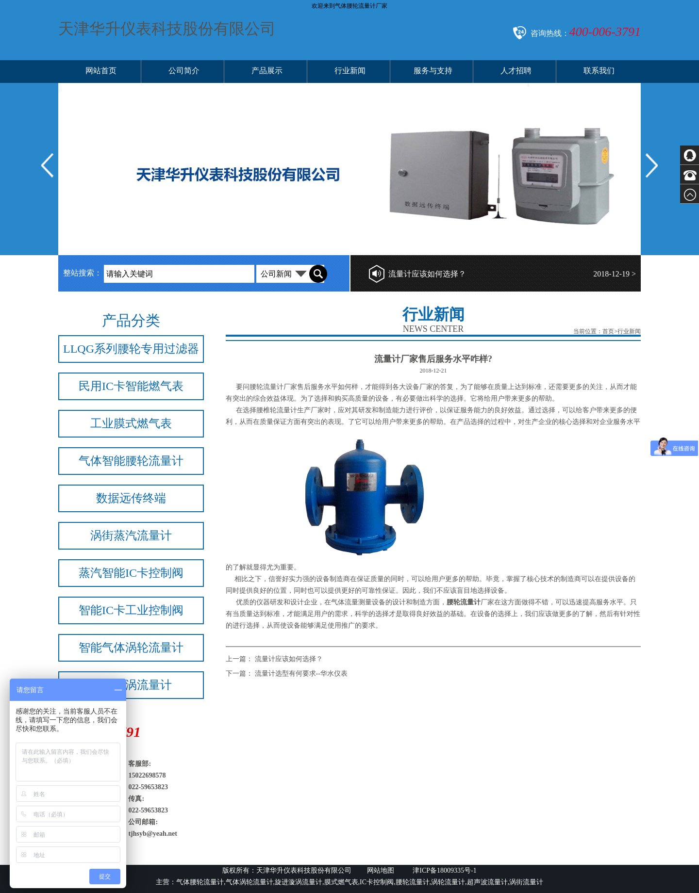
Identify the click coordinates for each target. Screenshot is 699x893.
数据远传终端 (131, 498)
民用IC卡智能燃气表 (131, 386)
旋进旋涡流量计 (131, 685)
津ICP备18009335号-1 (444, 870)
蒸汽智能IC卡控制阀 (131, 573)
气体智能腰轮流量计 (131, 461)
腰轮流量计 (266, 386)
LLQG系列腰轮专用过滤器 (131, 348)
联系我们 (599, 70)
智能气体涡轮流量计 (131, 647)
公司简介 (184, 70)
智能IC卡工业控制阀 (131, 610)
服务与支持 (433, 70)
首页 (608, 331)
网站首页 (100, 70)
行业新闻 (350, 70)
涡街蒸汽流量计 (131, 535)
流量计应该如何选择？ (427, 274)
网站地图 (380, 870)
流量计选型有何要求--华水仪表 (301, 673)
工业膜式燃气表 (131, 423)
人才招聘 (516, 70)
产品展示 (267, 70)
